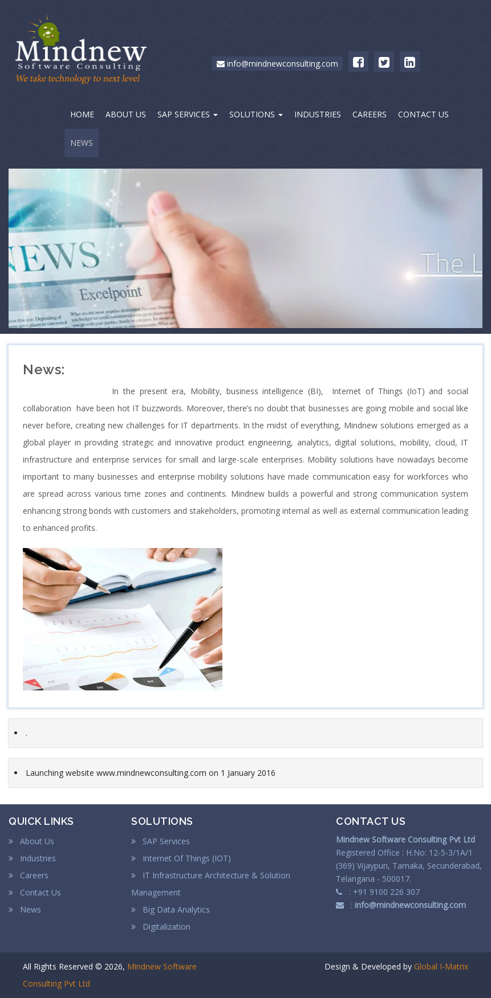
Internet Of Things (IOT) (181, 858)
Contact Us (35, 892)
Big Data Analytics (170, 909)
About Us (31, 841)
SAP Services (160, 841)
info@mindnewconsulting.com (277, 63)
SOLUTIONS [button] (256, 114)
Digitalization (160, 926)
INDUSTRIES (317, 114)
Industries (32, 858)
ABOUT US (125, 114)
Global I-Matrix (441, 966)
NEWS (81, 142)
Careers (28, 875)
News (25, 909)
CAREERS (369, 114)
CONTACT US (423, 114)
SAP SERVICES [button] (187, 114)
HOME (82, 114)
